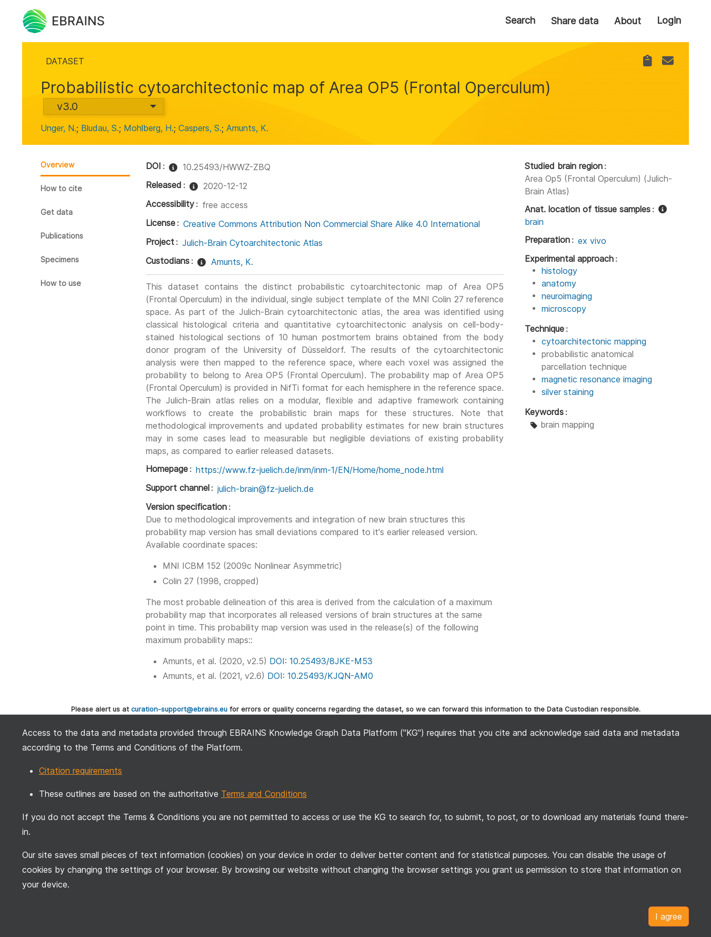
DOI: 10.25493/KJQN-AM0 (320, 675)
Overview (57, 164)
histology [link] (559, 270)
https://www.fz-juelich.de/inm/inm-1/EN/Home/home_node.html (320, 470)
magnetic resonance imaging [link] (597, 379)
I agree (668, 916)
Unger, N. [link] (58, 128)
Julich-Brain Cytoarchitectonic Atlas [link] (252, 243)
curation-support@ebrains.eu (179, 709)
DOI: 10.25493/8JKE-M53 (321, 661)
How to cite (61, 188)
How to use (61, 283)
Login (669, 20)
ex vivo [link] (592, 240)
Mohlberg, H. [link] (149, 128)
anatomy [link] (559, 283)
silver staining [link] (568, 392)
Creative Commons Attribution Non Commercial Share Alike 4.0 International (331, 224)
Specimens (60, 259)
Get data (57, 212)
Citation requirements (80, 770)
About (627, 20)
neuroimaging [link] (567, 296)
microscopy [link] (564, 308)
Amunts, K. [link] (247, 128)
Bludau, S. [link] (100, 128)
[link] (647, 61)
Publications (62, 235)
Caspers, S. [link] (200, 128)
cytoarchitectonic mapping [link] (594, 341)
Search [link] (520, 20)
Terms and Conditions (264, 793)
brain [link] (534, 221)
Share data (574, 20)
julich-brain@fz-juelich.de (265, 489)
